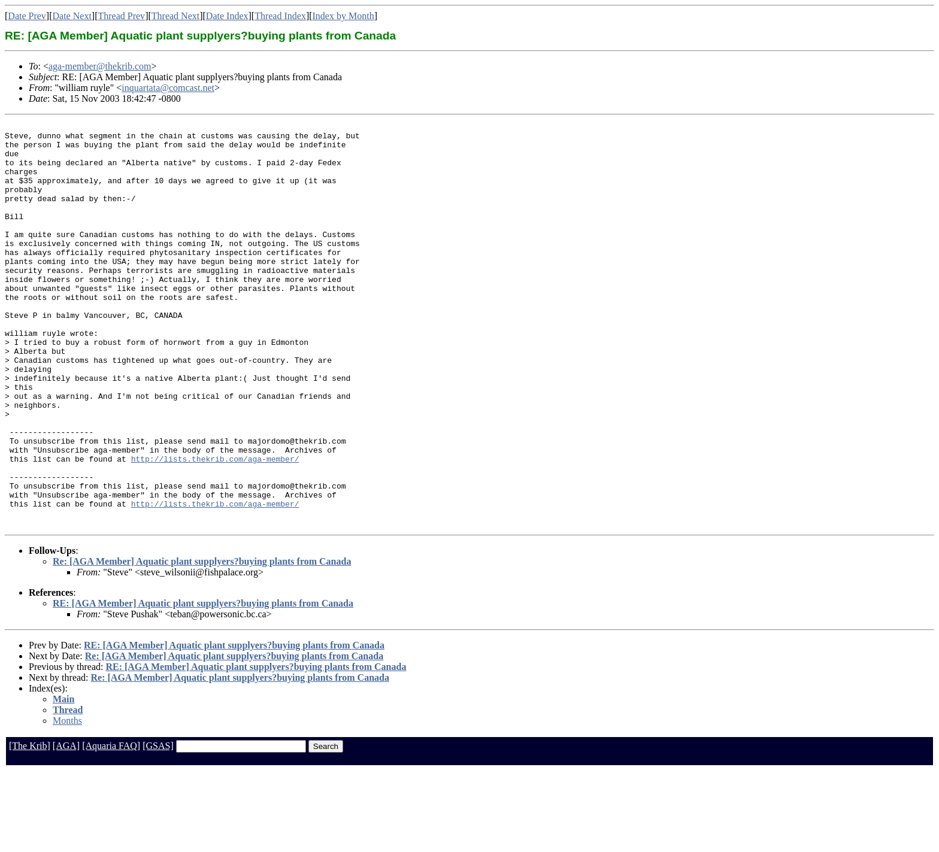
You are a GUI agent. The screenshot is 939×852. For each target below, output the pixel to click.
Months (67, 801)
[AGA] (66, 826)
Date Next (72, 16)
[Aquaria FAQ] (111, 826)
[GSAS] (158, 826)
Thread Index (280, 16)
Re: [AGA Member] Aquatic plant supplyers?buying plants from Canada (202, 642)
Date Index (227, 16)
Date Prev (27, 16)
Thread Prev (121, 16)
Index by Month (343, 16)
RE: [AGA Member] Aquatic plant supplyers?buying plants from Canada (203, 684)
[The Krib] (29, 826)
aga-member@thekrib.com (100, 66)
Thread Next (175, 16)
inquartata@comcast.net (168, 88)
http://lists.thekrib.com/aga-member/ (215, 526)
